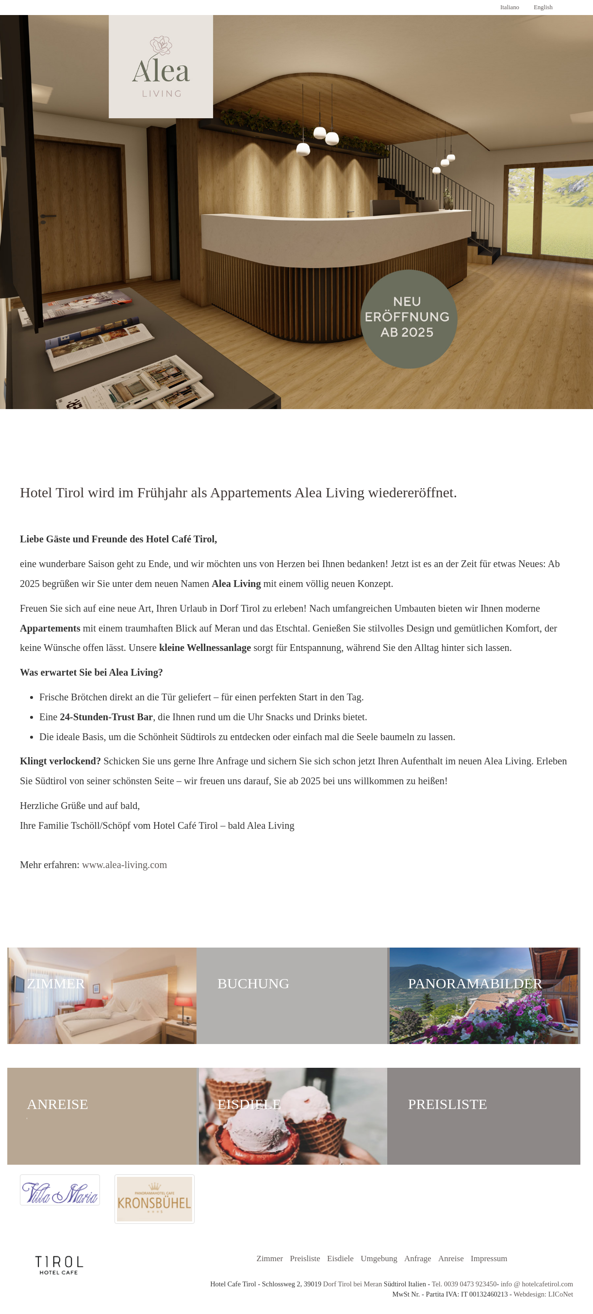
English (543, 7)
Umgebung (379, 1258)
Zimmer (206, 444)
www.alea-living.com (124, 864)
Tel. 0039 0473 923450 (463, 1284)
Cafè (387, 444)
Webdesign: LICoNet (543, 1294)
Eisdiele (340, 1258)
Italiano (509, 7)
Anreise (326, 444)
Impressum (489, 1258)
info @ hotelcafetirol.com (537, 1284)
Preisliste (305, 1258)
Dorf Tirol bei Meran (352, 1284)
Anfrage (417, 1258)
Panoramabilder (266, 444)
